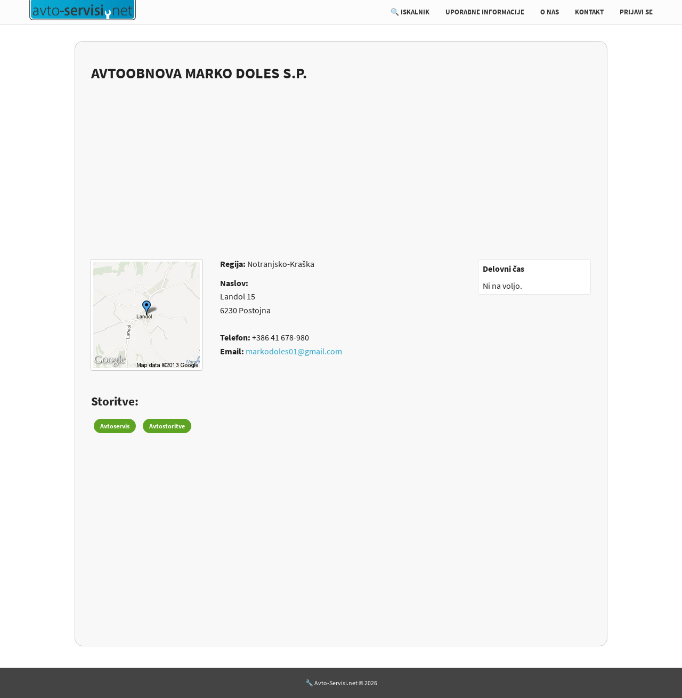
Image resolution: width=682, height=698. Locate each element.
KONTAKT (589, 12)
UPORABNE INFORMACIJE (484, 12)
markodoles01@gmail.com (294, 351)
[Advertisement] (341, 163)
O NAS (549, 12)
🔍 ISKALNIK (410, 12)
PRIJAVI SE (636, 12)
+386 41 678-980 (280, 337)
